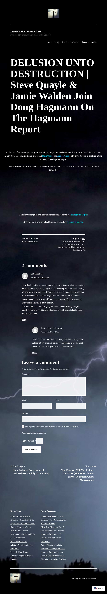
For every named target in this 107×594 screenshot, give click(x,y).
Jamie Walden (63, 156)
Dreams (64, 42)
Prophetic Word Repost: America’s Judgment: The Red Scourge (21, 555)
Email (58, 400)
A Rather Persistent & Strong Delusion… (51, 537)
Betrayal (64, 244)
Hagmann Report (79, 244)
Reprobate (78, 247)
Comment (26, 374)
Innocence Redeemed (25, 31)
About (94, 42)
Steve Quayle (47, 156)
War (84, 250)
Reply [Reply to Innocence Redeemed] (34, 352)
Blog (57, 42)
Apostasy (70, 241)
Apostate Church (79, 241)
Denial (70, 244)
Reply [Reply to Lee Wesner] (24, 319)
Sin (84, 247)
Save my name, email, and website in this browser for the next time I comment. (51, 427)
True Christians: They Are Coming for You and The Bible (53, 520)
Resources (75, 42)
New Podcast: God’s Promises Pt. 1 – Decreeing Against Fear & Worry (53, 555)
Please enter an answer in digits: (34, 433)
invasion (61, 247)
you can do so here (75, 222)
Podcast (85, 42)
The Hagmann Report (78, 215)
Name (24, 400)
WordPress (92, 579)
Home (49, 42)
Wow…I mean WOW (18, 541)
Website (25, 414)
